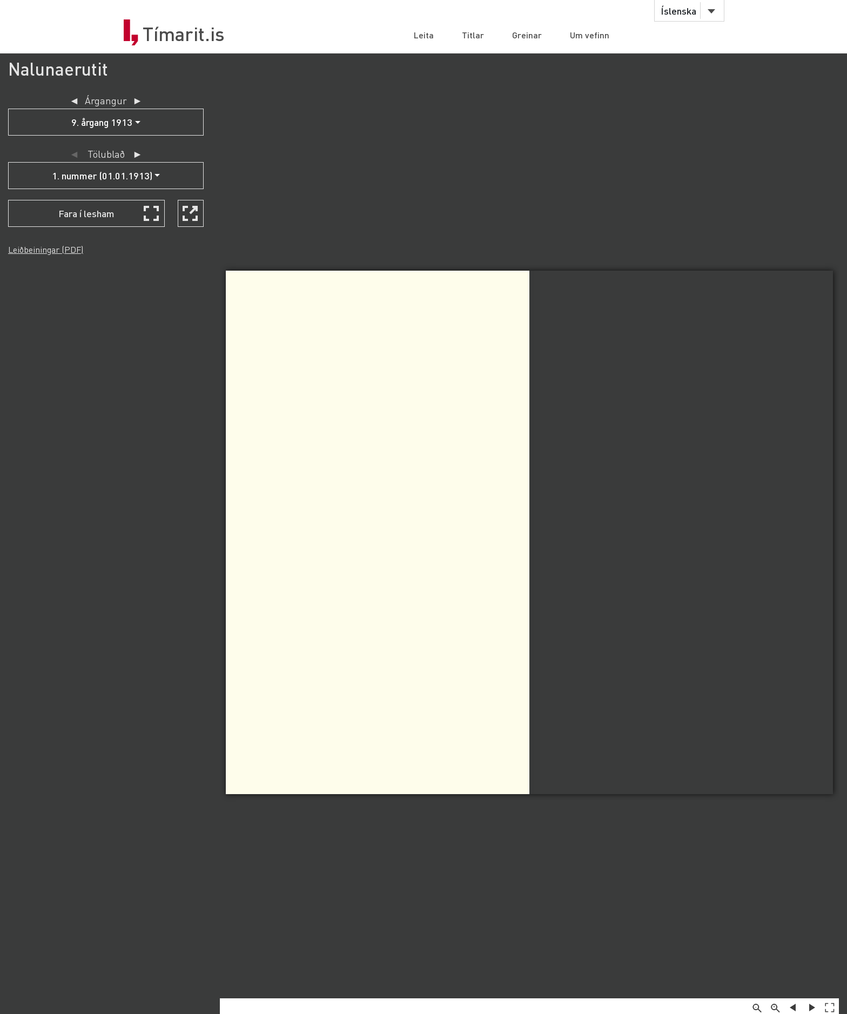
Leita (424, 35)
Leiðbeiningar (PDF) (45, 249)
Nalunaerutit (58, 69)
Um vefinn (589, 35)
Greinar (527, 35)
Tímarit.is (184, 34)
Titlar (473, 35)
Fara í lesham (86, 213)
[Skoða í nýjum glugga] (191, 213)
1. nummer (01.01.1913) (102, 175)
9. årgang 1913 (101, 122)
